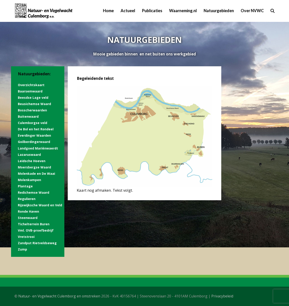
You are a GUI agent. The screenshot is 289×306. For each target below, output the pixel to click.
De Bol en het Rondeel (36, 129)
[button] (272, 10)
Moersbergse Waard (34, 167)
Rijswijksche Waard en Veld (40, 205)
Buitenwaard (28, 116)
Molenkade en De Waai (36, 173)
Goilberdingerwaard (34, 142)
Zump (22, 249)
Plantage (25, 186)
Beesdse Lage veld (33, 97)
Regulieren (26, 199)
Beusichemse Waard (34, 104)
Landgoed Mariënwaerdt (38, 148)
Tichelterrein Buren (33, 224)
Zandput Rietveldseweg (37, 243)
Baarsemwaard (30, 91)
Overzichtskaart (31, 85)
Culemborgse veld (32, 123)
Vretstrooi (26, 237)
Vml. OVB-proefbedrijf (36, 230)
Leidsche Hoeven (31, 161)
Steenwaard (27, 218)
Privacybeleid (222, 296)
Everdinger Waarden (34, 135)
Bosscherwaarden (32, 110)
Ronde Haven (28, 211)
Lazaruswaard (29, 154)
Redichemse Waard (33, 192)
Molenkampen (29, 180)
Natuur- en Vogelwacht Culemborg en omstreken (59, 296)
